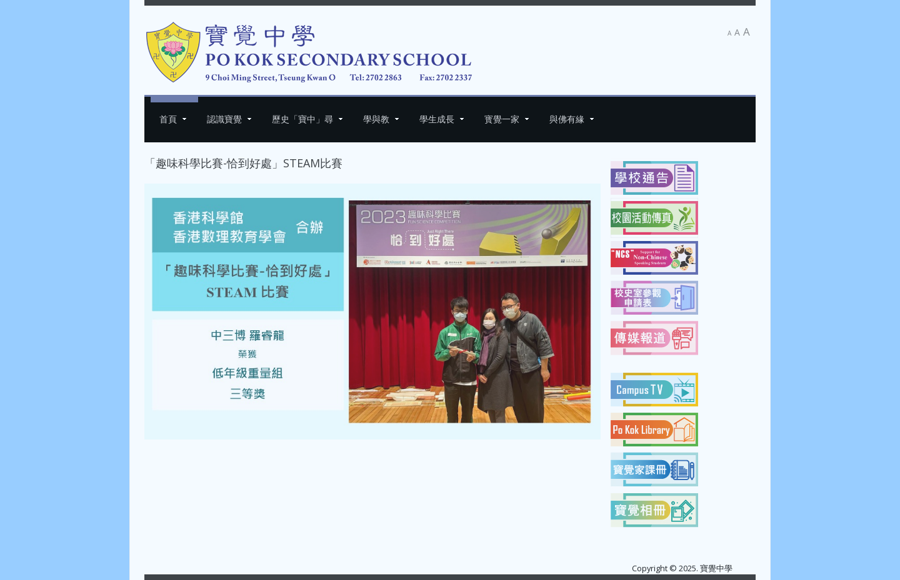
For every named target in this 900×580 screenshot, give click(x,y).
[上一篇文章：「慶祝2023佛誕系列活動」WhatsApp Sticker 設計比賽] (172, 459)
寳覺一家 (501, 119)
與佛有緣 (566, 119)
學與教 (376, 119)
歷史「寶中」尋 (302, 119)
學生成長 (436, 119)
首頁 (168, 119)
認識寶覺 (224, 119)
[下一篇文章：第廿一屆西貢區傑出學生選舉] (573, 459)
